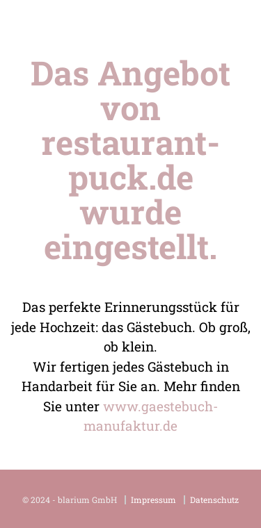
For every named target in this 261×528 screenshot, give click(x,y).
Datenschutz (214, 499)
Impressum (153, 499)
